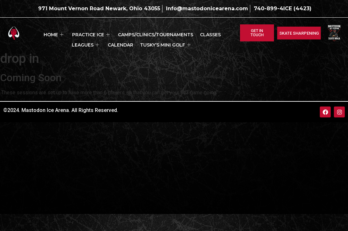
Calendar (104, 40)
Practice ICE (76, 33)
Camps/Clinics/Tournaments (137, 33)
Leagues (215, 33)
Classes (188, 33)
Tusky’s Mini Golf (145, 40)
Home (42, 33)
